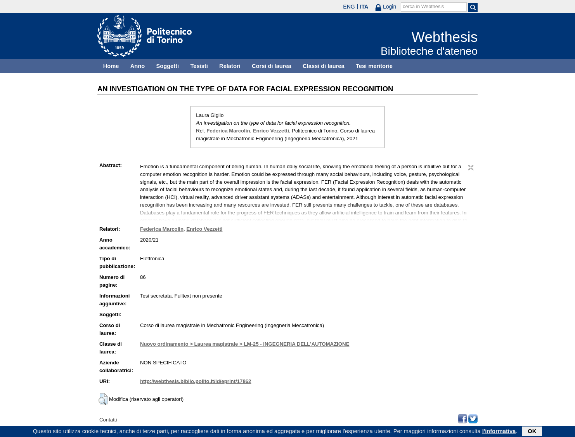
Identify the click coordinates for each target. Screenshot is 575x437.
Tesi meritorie (374, 66)
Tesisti (199, 66)
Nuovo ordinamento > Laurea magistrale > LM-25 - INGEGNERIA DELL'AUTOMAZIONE (245, 344)
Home (111, 66)
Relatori (230, 66)
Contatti (108, 420)
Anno (137, 66)
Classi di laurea (324, 66)
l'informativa (499, 432)
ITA (364, 6)
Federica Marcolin (228, 131)
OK (532, 432)
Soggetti (167, 66)
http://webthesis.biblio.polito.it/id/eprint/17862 (195, 381)
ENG (349, 6)
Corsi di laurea (271, 66)
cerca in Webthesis (423, 6)
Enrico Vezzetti (271, 131)
